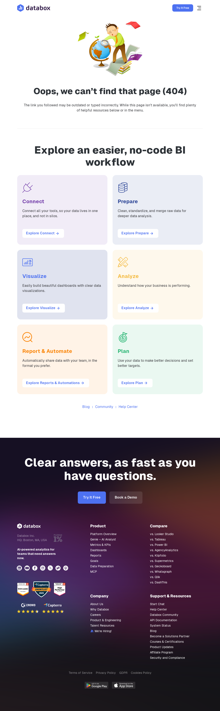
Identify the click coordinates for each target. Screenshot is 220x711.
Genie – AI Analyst (103, 539)
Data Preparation (102, 566)
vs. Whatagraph (161, 571)
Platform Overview (103, 534)
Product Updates (161, 647)
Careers (95, 614)
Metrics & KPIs (100, 544)
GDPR (123, 672)
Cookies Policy (141, 672)
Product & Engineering (105, 620)
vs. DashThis (158, 582)
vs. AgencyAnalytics (164, 550)
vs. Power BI (158, 544)
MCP (93, 571)
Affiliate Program (161, 652)
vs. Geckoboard (160, 566)
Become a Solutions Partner (169, 636)
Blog (86, 407)
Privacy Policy (106, 672)
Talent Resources (102, 625)
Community (104, 407)
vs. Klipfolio (158, 555)
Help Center (128, 407)
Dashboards (98, 550)
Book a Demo (126, 497)
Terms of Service (80, 672)
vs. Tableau (158, 539)
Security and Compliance (167, 657)
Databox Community (164, 614)
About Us (96, 604)
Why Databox (99, 609)
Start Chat (157, 604)
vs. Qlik (155, 577)
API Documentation (163, 620)
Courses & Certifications (167, 641)
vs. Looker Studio (162, 534)
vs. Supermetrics (161, 561)
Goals (94, 561)
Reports (95, 555)
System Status (160, 625)
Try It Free (182, 7)
